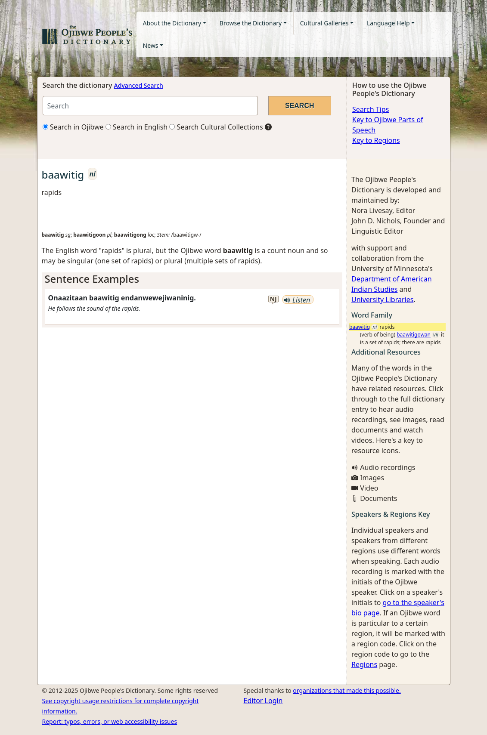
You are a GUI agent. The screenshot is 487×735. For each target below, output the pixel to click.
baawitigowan (414, 334)
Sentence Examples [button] (92, 279)
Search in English (136, 127)
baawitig (359, 326)
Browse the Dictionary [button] (251, 23)
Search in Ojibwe (73, 127)
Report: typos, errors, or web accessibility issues (109, 721)
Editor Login (263, 700)
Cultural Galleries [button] (324, 23)
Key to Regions (376, 140)
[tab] (192, 279)
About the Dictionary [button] (172, 23)
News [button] (150, 45)
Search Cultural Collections (216, 127)
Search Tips (370, 109)
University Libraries (382, 299)
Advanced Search (138, 85)
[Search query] (150, 105)
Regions (364, 664)
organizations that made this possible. (346, 690)
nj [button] (273, 299)
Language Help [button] (388, 23)
